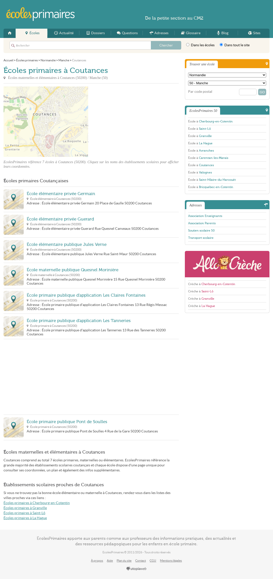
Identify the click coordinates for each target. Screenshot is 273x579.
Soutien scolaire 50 (201, 230)
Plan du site (124, 560)
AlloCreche (227, 264)
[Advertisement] (133, 121)
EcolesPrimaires (40, 14)
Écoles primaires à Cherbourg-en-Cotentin (37, 503)
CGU (153, 560)
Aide (110, 560)
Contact (140, 560)
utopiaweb (136, 568)
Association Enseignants (205, 216)
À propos (97, 560)
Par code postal (200, 92)
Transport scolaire (201, 238)
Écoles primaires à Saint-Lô (24, 513)
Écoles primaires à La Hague (25, 518)
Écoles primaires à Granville (25, 508)
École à (210, 121)
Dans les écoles (200, 45)
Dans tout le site (235, 45)
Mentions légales (171, 560)
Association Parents (202, 223)
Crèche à (211, 284)
